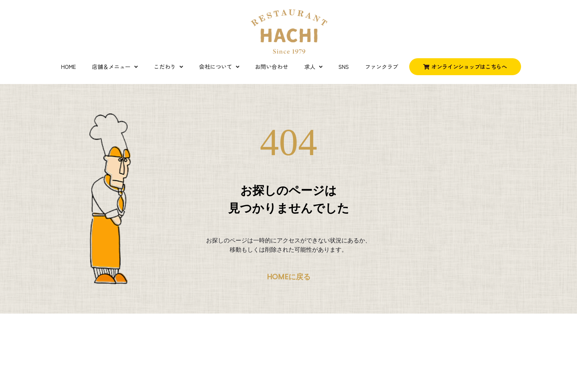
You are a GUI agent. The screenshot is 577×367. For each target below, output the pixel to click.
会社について (219, 66)
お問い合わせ (271, 66)
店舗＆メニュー (115, 66)
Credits (77, 346)
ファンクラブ (381, 66)
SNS (344, 66)
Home (68, 66)
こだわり (168, 66)
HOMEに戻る (289, 277)
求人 (313, 66)
